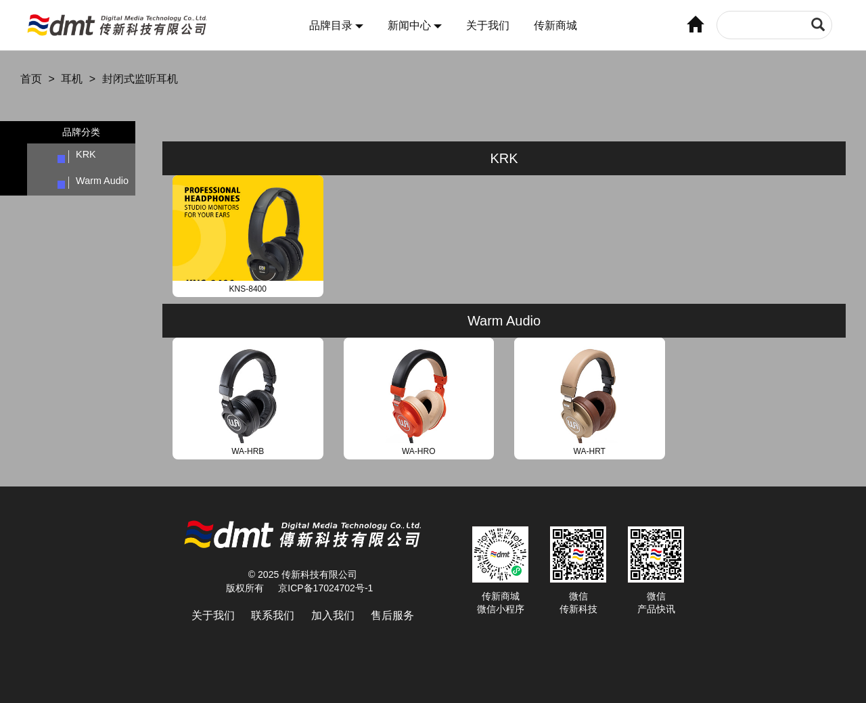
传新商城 (555, 25)
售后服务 (392, 615)
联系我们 (272, 615)
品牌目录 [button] (336, 25)
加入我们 (333, 615)
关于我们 (487, 25)
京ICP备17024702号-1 (325, 588)
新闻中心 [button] (415, 25)
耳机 (72, 79)
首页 (31, 79)
